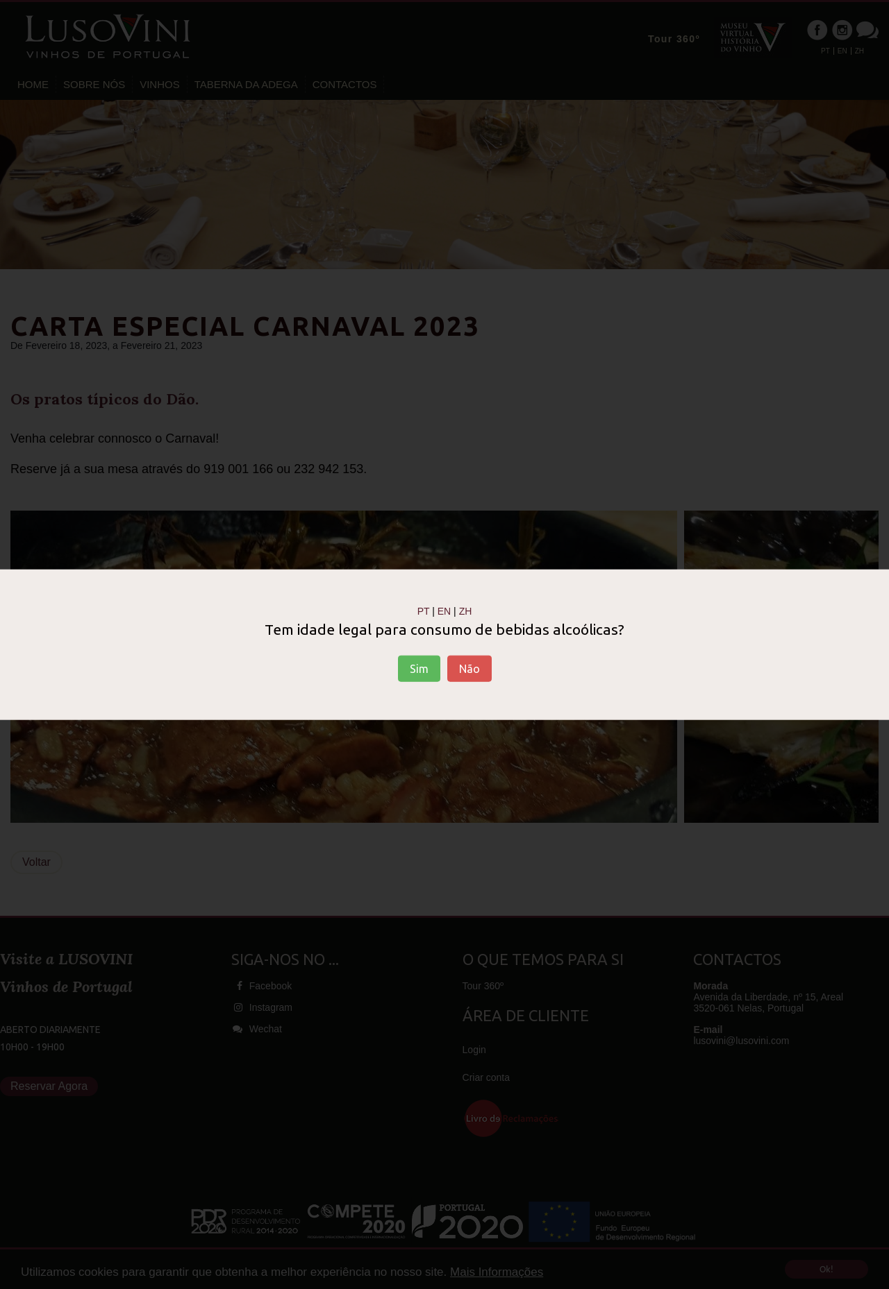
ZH (465, 611)
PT (423, 611)
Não (469, 668)
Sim (419, 668)
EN (444, 611)
